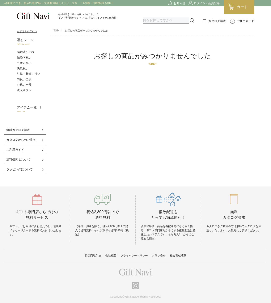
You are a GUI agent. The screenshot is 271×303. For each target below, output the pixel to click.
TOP (56, 30)
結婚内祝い (24, 57)
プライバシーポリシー (134, 255)
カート (242, 7)
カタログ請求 (217, 21)
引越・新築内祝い (28, 73)
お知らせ (179, 3)
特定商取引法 (93, 255)
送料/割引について (18, 159)
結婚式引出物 (25, 52)
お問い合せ (159, 255)
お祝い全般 (24, 84)
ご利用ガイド (245, 21)
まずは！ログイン (27, 31)
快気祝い (23, 68)
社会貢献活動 (178, 255)
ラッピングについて (19, 169)
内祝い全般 (24, 79)
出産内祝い (24, 63)
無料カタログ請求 (18, 130)
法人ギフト (24, 90)
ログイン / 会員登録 (207, 3)
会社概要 (110, 255)
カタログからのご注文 (21, 139)
